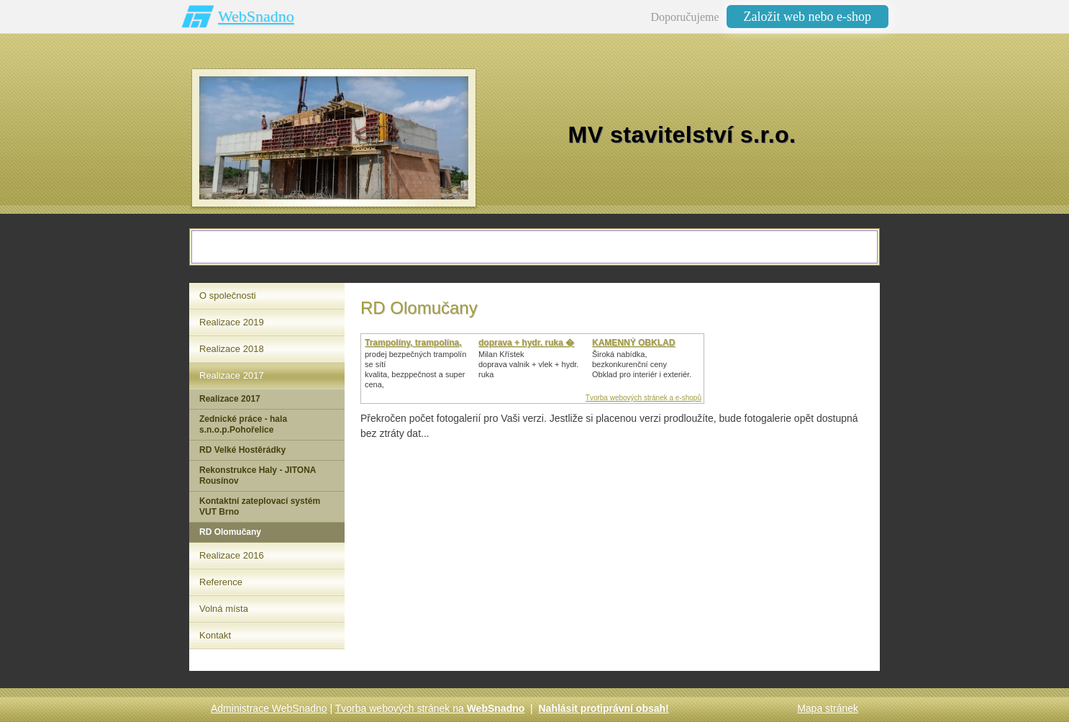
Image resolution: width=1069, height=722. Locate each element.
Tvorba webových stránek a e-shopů (643, 398)
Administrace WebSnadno (269, 708)
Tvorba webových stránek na (430, 708)
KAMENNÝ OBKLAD (633, 343)
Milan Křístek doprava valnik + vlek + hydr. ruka (528, 364)
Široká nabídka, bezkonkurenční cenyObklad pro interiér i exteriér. (641, 364)
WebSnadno (256, 16)
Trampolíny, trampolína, (413, 343)
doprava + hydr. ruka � (526, 343)
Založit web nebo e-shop (807, 16)
